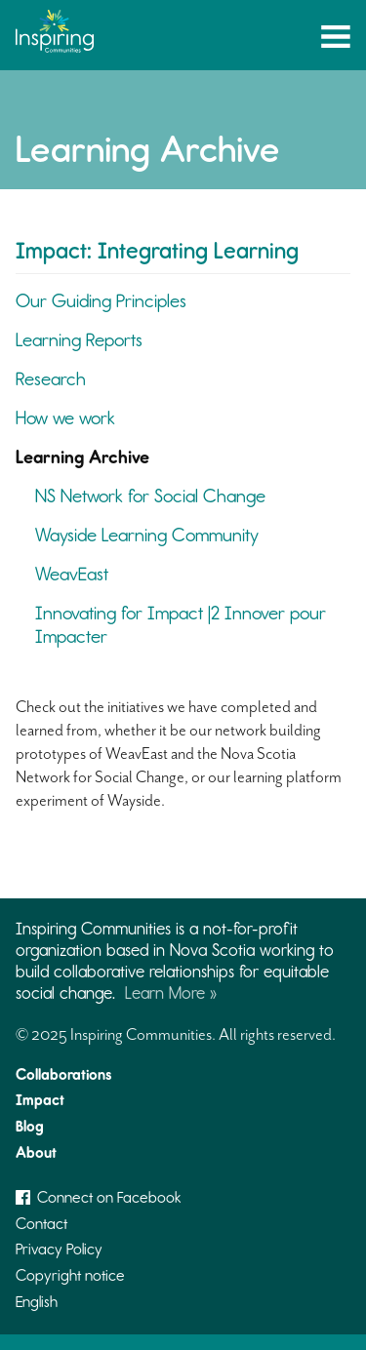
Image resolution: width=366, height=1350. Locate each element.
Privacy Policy (59, 1249)
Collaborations (63, 1074)
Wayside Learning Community (147, 535)
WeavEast (71, 574)
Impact (40, 1100)
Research (51, 379)
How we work (65, 418)
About (36, 1152)
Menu (335, 40)
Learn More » (171, 993)
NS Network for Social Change (150, 496)
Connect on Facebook (99, 1197)
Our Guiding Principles (101, 301)
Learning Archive (82, 457)
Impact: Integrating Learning (157, 250)
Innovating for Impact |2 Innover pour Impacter (180, 625)
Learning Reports (79, 340)
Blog (30, 1126)
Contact (41, 1223)
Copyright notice (70, 1275)
